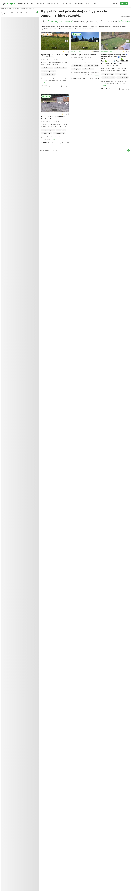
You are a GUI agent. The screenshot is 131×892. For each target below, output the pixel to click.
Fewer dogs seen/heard (109, 21)
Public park (52, 21)
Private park (65, 21)
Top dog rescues (52, 3)
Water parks (92, 21)
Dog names (40, 3)
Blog (32, 3)
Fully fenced (79, 21)
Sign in (114, 3)
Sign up (124, 3)
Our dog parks (23, 3)
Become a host (91, 3)
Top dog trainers (66, 3)
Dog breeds (79, 3)
